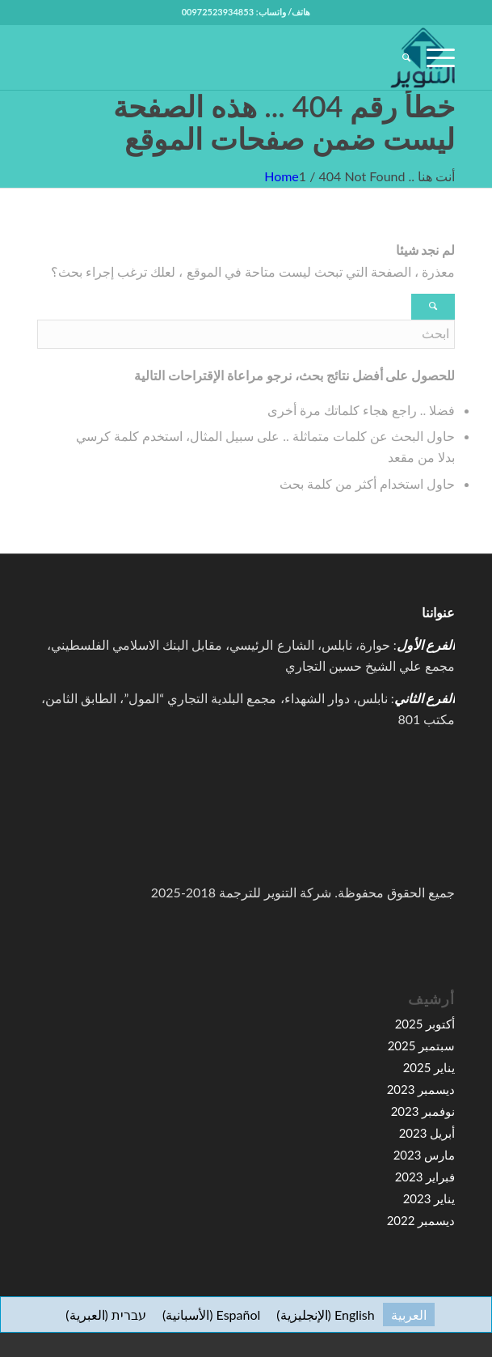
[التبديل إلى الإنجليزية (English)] (325, 1314)
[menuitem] (398, 57)
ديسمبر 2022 (421, 1220)
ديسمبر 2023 (421, 1089)
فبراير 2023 (425, 1176)
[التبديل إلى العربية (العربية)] (409, 1314)
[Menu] (432, 57)
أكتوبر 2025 (425, 1023)
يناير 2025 (429, 1067)
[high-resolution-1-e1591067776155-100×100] (287, 57)
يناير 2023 (429, 1198)
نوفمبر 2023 (423, 1111)
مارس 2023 (424, 1154)
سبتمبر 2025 (422, 1045)
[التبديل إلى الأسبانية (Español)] (211, 1314)
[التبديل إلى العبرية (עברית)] (105, 1314)
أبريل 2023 (427, 1133)
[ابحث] (398, 57)
